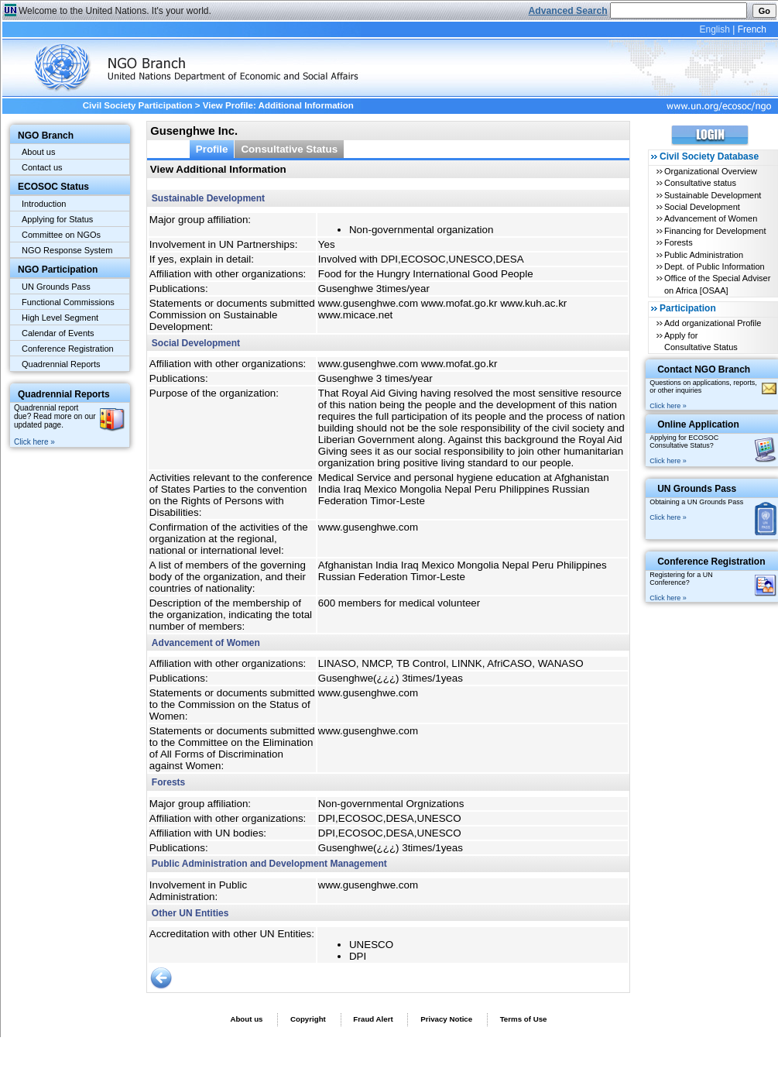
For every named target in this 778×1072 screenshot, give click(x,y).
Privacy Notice (446, 1019)
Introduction (44, 203)
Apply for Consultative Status (701, 341)
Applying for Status (57, 219)
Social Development (702, 206)
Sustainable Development (712, 195)
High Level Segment (60, 317)
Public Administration (703, 254)
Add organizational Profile (712, 323)
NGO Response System (67, 250)
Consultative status (700, 182)
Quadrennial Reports (61, 364)
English (714, 29)
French (752, 29)
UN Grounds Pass (56, 286)
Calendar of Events (58, 333)
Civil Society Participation (138, 105)
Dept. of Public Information (714, 266)
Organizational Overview (710, 171)
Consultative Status (289, 149)
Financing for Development (715, 230)
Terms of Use (523, 1019)
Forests (678, 242)
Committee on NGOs (61, 234)
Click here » (34, 442)
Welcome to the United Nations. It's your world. (115, 10)
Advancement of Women (710, 218)
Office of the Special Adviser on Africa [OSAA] (717, 283)
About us (38, 151)
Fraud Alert (372, 1019)
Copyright (308, 1019)
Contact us (42, 167)
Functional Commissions (68, 302)
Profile (212, 149)
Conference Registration (68, 348)
